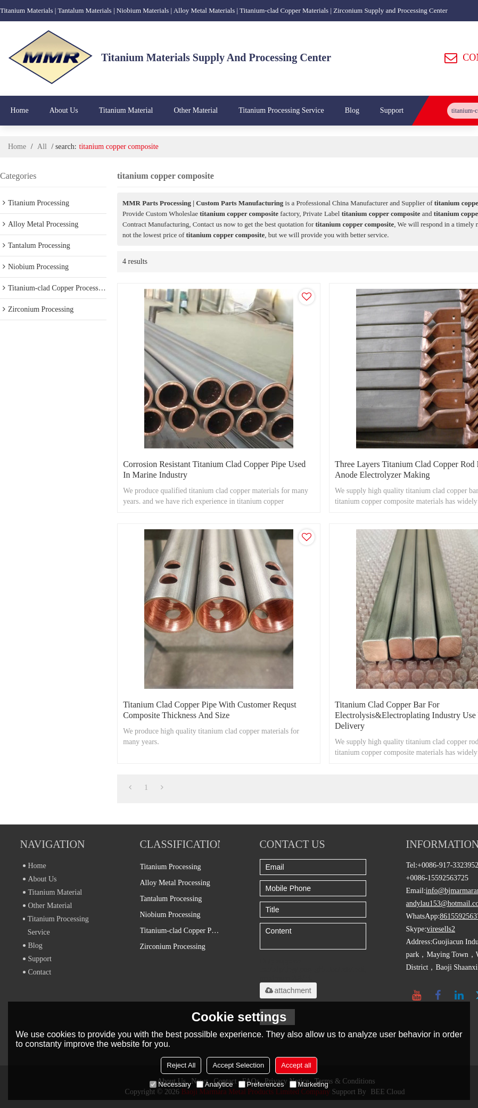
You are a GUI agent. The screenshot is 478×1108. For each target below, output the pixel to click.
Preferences (261, 1084)
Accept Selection (238, 1065)
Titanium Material (126, 110)
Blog (352, 110)
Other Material (196, 110)
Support (391, 110)
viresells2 (440, 929)
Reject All (181, 1065)
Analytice (214, 1084)
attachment (288, 990)
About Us (64, 110)
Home (19, 110)
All (42, 147)
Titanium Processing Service (281, 110)
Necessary (170, 1084)
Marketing (309, 1084)
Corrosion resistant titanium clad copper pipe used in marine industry (214, 469)
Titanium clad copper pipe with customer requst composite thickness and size (209, 710)
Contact (37, 972)
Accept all (296, 1065)
